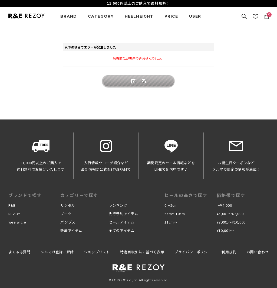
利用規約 (229, 251)
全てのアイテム (121, 230)
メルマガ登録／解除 (57, 251)
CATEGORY (101, 16)
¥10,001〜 (225, 230)
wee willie (17, 222)
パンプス (67, 222)
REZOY (14, 213)
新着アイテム (71, 230)
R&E (11, 205)
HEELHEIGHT (139, 16)
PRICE (171, 16)
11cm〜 (170, 222)
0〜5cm (170, 205)
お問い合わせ (258, 251)
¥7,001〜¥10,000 (231, 222)
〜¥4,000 (224, 205)
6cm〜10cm (174, 213)
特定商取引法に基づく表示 (142, 251)
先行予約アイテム (123, 213)
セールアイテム (121, 222)
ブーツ (65, 213)
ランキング (118, 205)
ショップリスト (97, 251)
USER (195, 16)
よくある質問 (19, 251)
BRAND (68, 16)
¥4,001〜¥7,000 (230, 213)
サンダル (67, 205)
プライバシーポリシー (192, 251)
